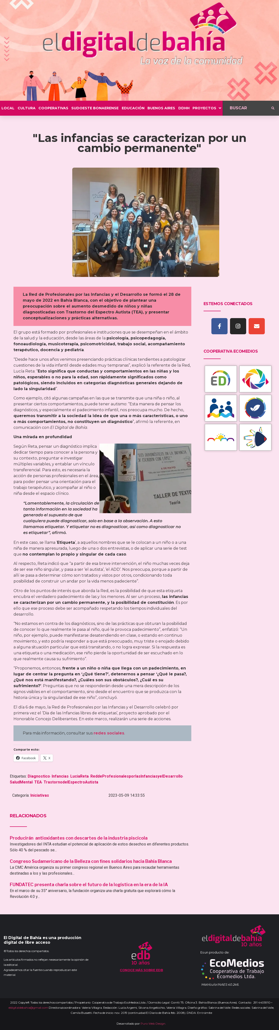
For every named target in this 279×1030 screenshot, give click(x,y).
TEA (38, 782)
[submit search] (272, 108)
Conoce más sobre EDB (141, 970)
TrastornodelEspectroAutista (71, 782)
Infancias (60, 776)
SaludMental (21, 782)
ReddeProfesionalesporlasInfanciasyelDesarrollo (136, 776)
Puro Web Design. (153, 1023)
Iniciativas (39, 795)
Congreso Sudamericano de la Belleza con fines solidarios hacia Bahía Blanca (91, 861)
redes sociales (109, 733)
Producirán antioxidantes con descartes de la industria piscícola (79, 838)
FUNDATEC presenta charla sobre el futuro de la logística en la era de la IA (89, 884)
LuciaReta (79, 776)
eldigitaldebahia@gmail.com (28, 1007)
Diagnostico (39, 776)
